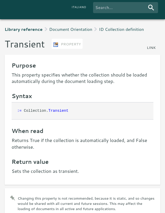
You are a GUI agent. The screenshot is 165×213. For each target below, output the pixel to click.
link (151, 47)
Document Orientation (71, 29)
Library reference (24, 29)
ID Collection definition (121, 29)
